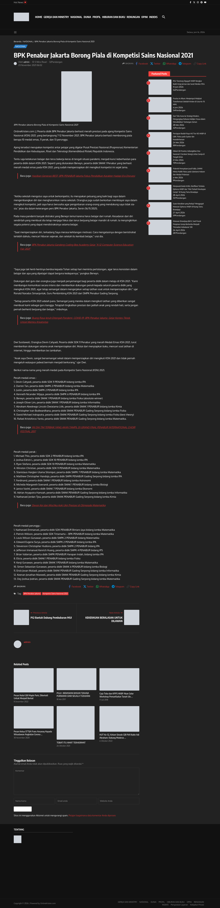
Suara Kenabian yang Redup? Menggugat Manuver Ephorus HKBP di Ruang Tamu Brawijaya (188, 206)
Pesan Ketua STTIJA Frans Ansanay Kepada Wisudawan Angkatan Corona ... (33, 733)
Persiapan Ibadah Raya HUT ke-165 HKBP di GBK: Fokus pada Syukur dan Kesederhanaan (189, 136)
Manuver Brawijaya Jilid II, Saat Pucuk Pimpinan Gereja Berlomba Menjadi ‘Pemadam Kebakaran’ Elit (187, 224)
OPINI (144, 17)
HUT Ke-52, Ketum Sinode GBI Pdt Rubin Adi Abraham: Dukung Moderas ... (119, 736)
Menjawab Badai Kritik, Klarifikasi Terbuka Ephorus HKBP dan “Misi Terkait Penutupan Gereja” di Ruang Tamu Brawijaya (189, 189)
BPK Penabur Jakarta (32, 593)
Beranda (17, 41)
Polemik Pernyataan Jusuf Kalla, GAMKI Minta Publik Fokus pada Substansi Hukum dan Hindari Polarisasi (189, 171)
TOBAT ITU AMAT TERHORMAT (71, 742)
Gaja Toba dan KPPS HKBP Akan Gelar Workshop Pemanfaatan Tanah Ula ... (116, 695)
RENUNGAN (133, 17)
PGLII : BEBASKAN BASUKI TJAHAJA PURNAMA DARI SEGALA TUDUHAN (73, 694)
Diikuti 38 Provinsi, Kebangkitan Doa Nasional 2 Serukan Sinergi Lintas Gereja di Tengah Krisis (189, 154)
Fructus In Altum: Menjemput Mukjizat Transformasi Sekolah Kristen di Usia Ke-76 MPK (189, 101)
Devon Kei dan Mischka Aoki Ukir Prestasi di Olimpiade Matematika (69, 505)
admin (27, 62)
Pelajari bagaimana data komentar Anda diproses (92, 815)
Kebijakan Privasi (197, 905)
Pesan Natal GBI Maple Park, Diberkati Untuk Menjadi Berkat (31, 697)
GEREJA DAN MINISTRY (56, 17)
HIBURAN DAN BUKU (113, 17)
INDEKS (153, 17)
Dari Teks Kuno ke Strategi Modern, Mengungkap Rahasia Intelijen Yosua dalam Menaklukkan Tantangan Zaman (189, 119)
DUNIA (87, 17)
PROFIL (97, 17)
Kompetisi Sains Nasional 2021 (55, 593)
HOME (38, 17)
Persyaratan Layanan (179, 905)
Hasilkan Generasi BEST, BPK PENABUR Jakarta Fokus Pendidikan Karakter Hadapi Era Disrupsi (83, 175)
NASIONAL (76, 17)
